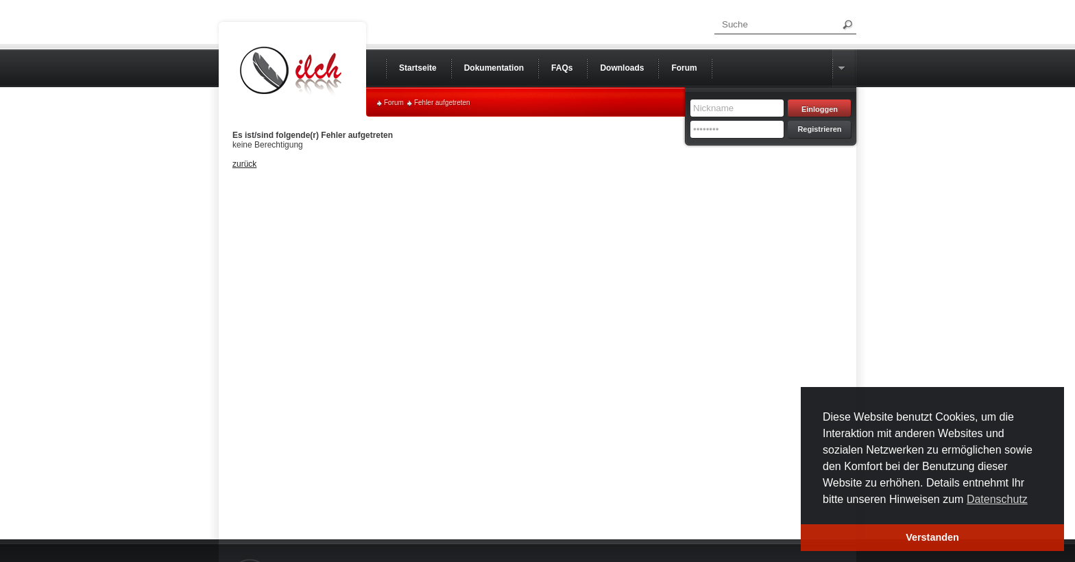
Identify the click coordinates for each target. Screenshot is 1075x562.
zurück (244, 164)
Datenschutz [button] (997, 499)
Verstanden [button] (932, 537)
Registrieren (819, 129)
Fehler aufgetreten (442, 102)
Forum (394, 102)
